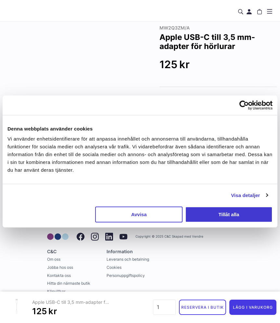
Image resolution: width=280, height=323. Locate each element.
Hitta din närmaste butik (68, 283)
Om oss (53, 259)
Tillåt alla (228, 214)
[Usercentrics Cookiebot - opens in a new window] (244, 105)
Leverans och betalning (128, 259)
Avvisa (139, 214)
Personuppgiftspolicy (126, 275)
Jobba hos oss (60, 267)
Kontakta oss (59, 275)
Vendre (197, 236)
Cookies (114, 267)
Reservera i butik (202, 307)
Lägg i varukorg (253, 307)
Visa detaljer (245, 195)
